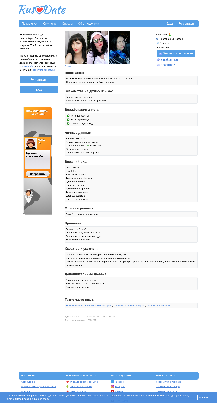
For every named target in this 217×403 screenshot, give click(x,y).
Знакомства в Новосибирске (129, 305)
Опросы (67, 23)
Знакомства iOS (76, 391)
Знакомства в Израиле (168, 381)
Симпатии (50, 23)
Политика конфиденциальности (38, 386)
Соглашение (28, 381)
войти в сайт (26, 66)
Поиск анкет (30, 23)
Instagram (118, 386)
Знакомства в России (158, 305)
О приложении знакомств (82, 381)
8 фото (68, 66)
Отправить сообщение (176, 53)
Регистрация (186, 23)
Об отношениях (88, 23)
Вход (170, 23)
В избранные (169, 59)
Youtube (117, 391)
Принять (203, 397)
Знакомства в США (166, 391)
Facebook (118, 381)
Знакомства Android (79, 386)
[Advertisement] (132, 10)
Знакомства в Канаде (168, 386)
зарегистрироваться (44, 69)
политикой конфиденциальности (170, 395)
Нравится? (168, 64)
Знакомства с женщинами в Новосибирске (89, 305)
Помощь (25, 391)
